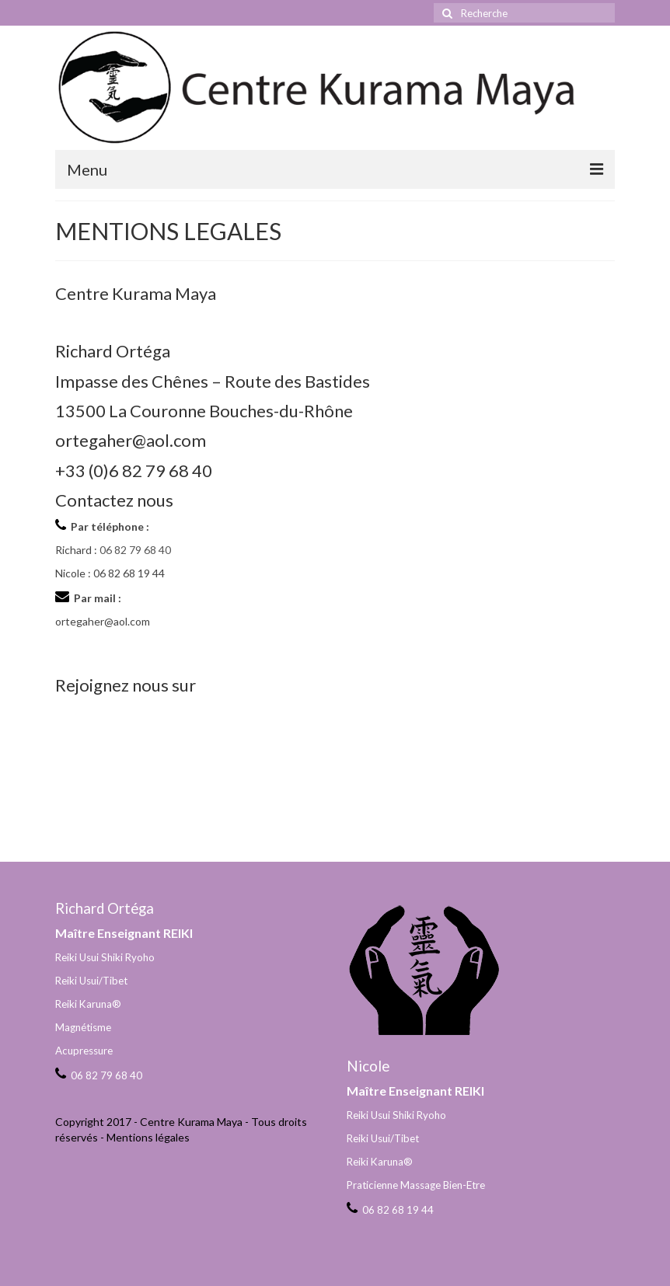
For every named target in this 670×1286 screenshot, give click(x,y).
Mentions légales (148, 1137)
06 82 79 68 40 (135, 549)
